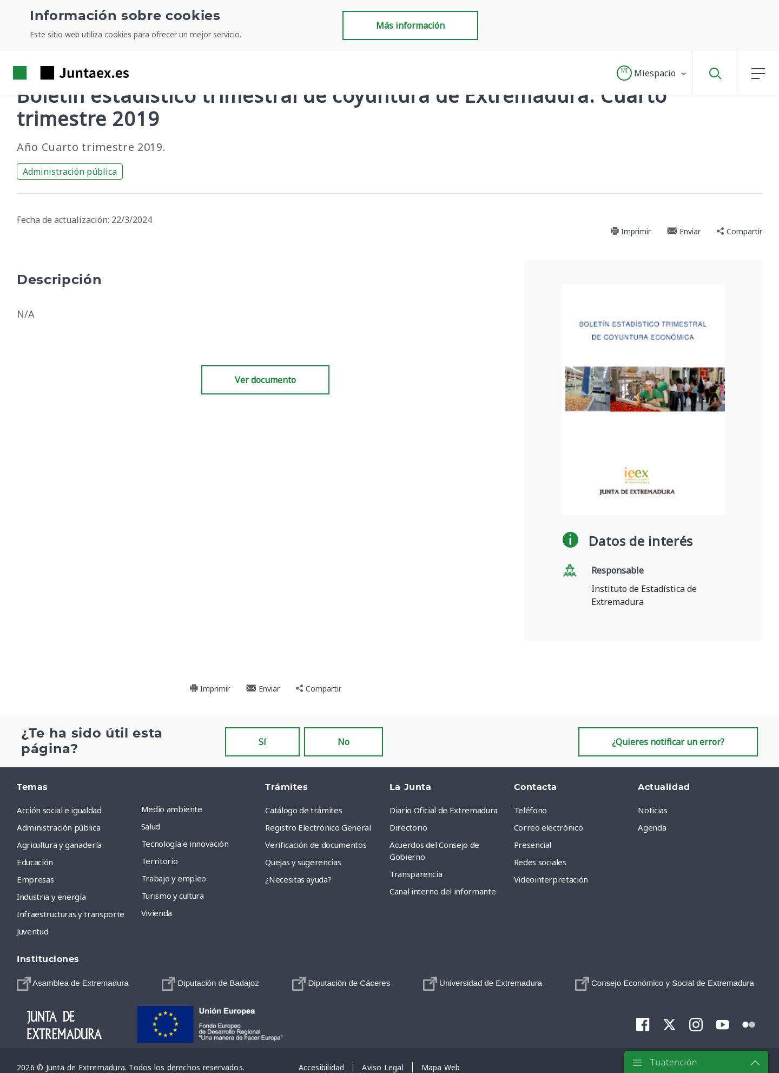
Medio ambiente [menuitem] (171, 809)
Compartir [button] (739, 231)
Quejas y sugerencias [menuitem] (303, 862)
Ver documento (265, 380)
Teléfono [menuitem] (530, 810)
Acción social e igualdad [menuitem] (59, 810)
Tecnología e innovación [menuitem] (185, 843)
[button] (652, 73)
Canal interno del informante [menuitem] (443, 891)
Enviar (684, 231)
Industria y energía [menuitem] (51, 896)
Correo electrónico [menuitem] (548, 827)
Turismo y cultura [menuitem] (172, 895)
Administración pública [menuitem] (58, 827)
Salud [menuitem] (150, 826)
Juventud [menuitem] (32, 931)
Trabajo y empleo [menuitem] (173, 878)
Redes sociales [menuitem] (540, 862)
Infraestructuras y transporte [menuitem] (70, 914)
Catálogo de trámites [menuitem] (303, 810)
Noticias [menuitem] (652, 810)
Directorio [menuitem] (408, 827)
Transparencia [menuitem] (416, 873)
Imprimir (630, 231)
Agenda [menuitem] (652, 827)
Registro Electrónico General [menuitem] (318, 827)
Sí (262, 742)
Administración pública (70, 171)
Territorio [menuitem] (159, 860)
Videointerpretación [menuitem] (551, 879)
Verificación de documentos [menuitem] (315, 844)
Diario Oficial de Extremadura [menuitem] (444, 810)
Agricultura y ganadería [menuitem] (59, 844)
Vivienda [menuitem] (156, 912)
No (343, 742)
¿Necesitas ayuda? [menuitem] (298, 879)
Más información (410, 25)
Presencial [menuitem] (533, 844)
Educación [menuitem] (35, 862)
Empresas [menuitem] (35, 879)
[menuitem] (73, 984)
